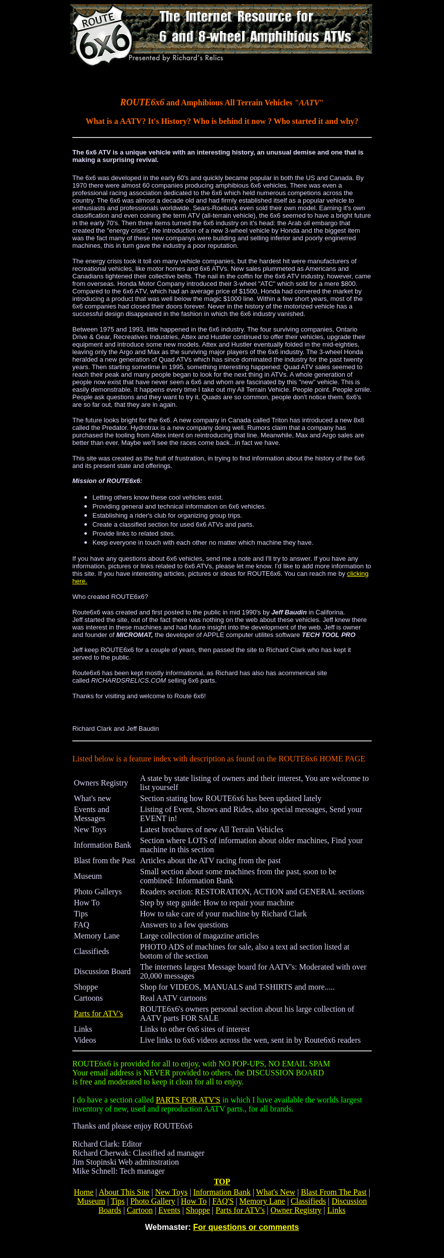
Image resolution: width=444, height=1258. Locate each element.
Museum (91, 1201)
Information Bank (222, 1192)
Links (336, 1210)
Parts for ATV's (98, 1013)
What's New (275, 1192)
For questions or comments (246, 1227)
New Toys (171, 1192)
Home (83, 1192)
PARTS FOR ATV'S (188, 1099)
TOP (222, 1181)
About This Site (123, 1192)
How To (193, 1201)
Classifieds (308, 1201)
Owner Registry (296, 1210)
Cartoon (140, 1210)
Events (169, 1210)
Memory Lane (262, 1201)
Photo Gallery (153, 1201)
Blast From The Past (334, 1192)
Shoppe (198, 1210)
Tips (117, 1201)
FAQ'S (223, 1201)
